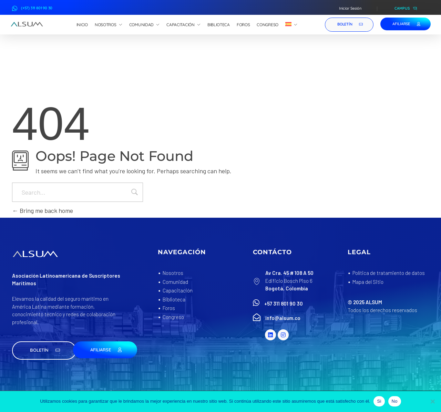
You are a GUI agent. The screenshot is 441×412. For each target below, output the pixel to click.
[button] (44, 350)
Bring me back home (42, 210)
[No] (432, 401)
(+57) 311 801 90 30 (36, 8)
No (395, 401)
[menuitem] (291, 24)
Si (379, 401)
